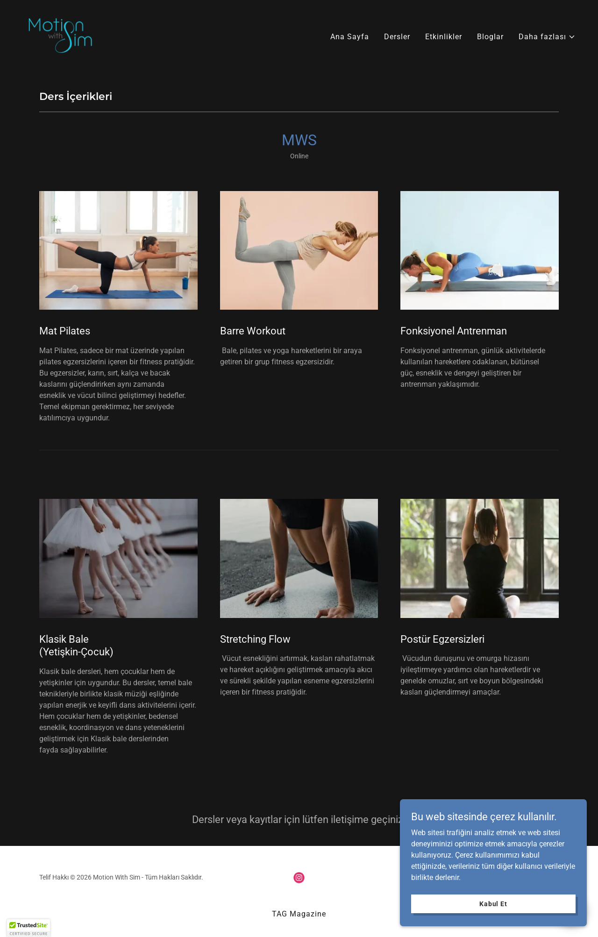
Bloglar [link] (490, 36)
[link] (60, 34)
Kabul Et (493, 903)
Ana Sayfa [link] (349, 36)
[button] (547, 37)
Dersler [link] (397, 36)
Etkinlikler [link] (443, 36)
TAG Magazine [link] (299, 913)
